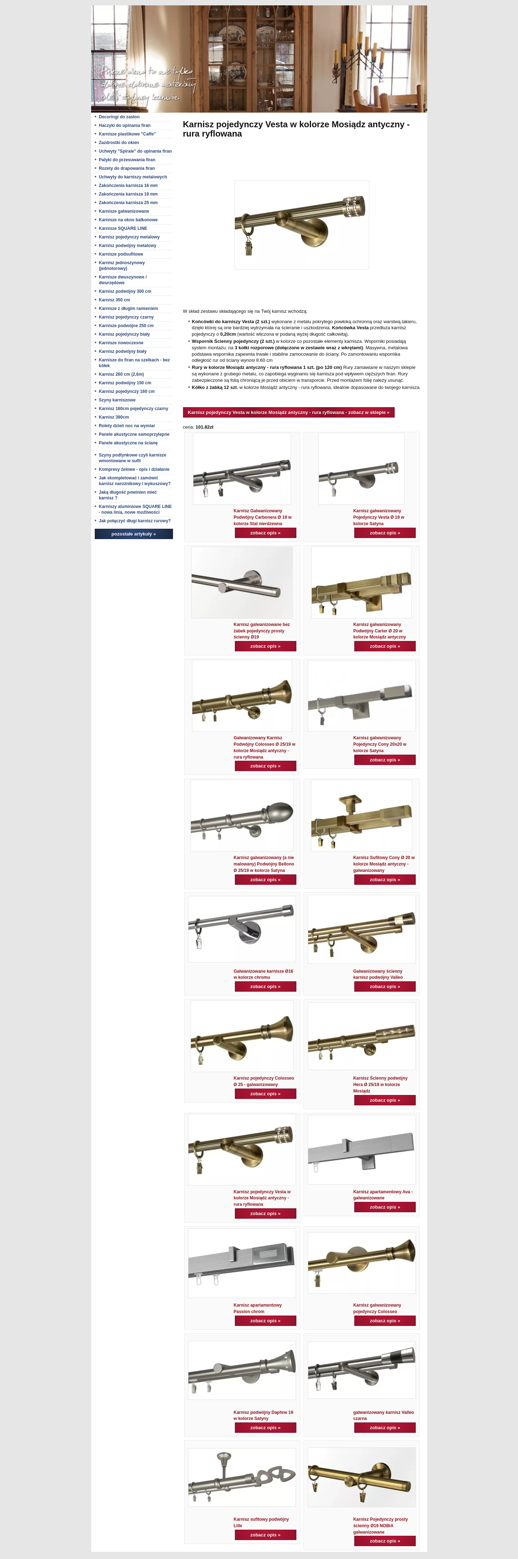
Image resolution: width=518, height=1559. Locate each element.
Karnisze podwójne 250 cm (126, 325)
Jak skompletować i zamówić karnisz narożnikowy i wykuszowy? (135, 480)
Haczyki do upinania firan (125, 125)
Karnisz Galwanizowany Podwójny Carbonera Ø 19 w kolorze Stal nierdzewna (263, 517)
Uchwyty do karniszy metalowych (133, 176)
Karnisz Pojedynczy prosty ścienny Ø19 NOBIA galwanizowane (380, 1526)
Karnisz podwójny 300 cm (125, 291)
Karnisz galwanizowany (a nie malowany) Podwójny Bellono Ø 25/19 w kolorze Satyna (264, 864)
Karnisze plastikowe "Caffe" (127, 134)
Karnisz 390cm (114, 417)
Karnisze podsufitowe (121, 254)
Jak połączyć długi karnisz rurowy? (135, 520)
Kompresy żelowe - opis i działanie (134, 469)
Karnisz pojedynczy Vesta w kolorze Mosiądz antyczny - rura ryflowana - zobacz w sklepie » (289, 412)
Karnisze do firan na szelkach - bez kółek (134, 362)
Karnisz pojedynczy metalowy (129, 237)
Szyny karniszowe (117, 400)
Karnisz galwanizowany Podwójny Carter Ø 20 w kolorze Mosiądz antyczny (379, 631)
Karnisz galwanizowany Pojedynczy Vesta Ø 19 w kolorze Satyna (378, 517)
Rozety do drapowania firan (127, 168)
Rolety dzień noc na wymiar (127, 425)
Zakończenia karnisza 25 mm (128, 202)
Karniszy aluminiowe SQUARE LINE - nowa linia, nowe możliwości (135, 509)
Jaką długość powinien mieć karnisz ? (128, 495)
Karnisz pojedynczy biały (124, 334)
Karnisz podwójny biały (123, 351)
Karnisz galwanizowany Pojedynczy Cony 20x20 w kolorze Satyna (379, 744)
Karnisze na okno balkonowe (128, 219)
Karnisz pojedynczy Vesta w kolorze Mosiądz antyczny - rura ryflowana (262, 1198)
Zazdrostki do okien (119, 142)
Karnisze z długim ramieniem (128, 308)
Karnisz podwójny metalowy (128, 245)
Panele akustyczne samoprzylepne (134, 434)
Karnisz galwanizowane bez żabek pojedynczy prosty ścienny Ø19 (262, 631)
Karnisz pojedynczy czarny (126, 317)
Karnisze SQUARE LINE (123, 228)
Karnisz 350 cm (114, 299)
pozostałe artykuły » (134, 534)
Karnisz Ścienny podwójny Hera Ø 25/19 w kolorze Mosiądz (380, 1085)
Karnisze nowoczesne (121, 342)
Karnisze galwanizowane (124, 211)
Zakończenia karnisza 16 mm (128, 185)
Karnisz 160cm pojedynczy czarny (133, 408)
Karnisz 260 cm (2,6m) (121, 374)
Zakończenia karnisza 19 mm (128, 194)
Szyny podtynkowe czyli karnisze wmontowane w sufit (133, 458)
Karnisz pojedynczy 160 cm (127, 391)
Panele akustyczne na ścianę (128, 442)
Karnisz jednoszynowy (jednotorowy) (122, 265)
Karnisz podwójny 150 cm (125, 382)
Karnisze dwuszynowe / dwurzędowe (123, 280)
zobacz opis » (265, 533)
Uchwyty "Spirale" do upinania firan (135, 151)
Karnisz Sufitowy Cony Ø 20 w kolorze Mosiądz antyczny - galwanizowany (384, 864)
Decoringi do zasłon (119, 116)
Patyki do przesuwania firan (127, 159)
